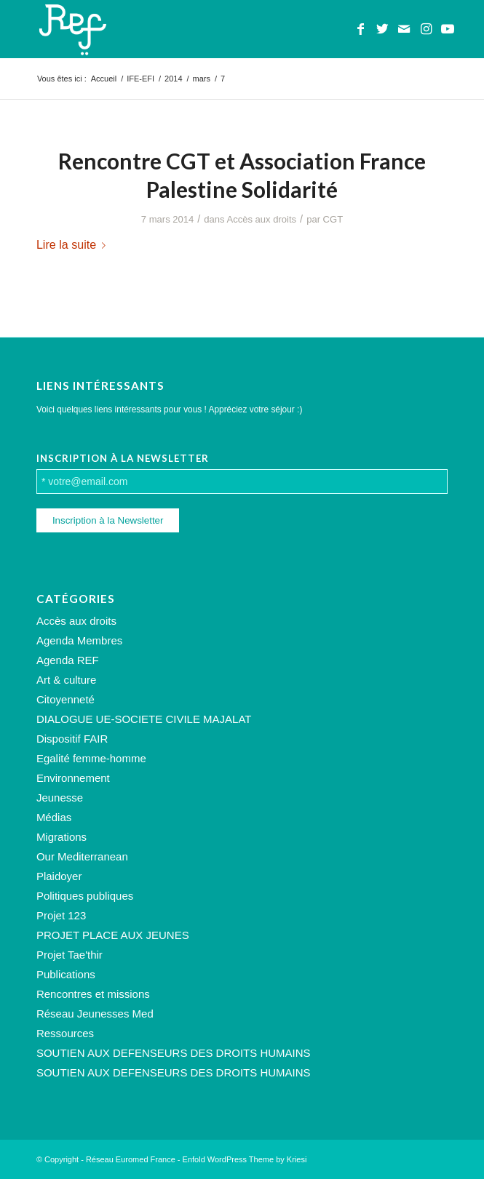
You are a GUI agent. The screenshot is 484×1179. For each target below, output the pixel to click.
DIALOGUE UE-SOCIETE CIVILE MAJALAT (144, 719)
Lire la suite (73, 244)
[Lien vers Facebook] (360, 29)
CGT (333, 219)
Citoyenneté (65, 699)
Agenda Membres (79, 640)
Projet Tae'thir (69, 954)
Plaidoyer (59, 876)
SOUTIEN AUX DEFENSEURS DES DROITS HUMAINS (173, 1053)
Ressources (65, 1033)
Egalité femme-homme (91, 758)
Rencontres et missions (93, 994)
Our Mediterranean (82, 856)
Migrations (61, 837)
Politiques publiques (84, 896)
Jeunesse (59, 797)
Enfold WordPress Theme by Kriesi (245, 1159)
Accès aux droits (262, 219)
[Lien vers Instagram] (426, 29)
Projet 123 (61, 915)
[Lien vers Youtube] (448, 29)
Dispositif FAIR (72, 738)
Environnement (73, 778)
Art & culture (66, 680)
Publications (65, 974)
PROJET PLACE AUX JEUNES (112, 935)
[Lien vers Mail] (404, 29)
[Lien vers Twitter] (382, 29)
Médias (53, 817)
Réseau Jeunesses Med (95, 1013)
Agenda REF (67, 660)
